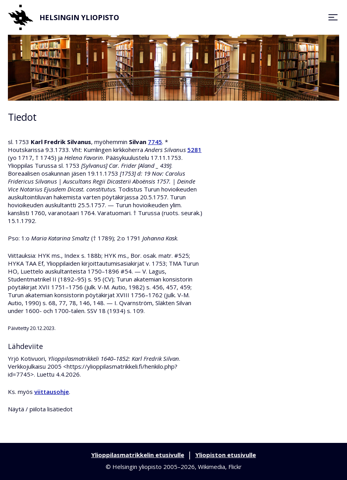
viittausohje (51, 392)
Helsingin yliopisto (63, 17)
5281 (194, 150)
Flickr (235, 467)
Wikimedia (211, 467)
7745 (155, 142)
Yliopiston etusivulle (225, 455)
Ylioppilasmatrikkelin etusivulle (137, 455)
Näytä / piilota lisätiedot (40, 409)
